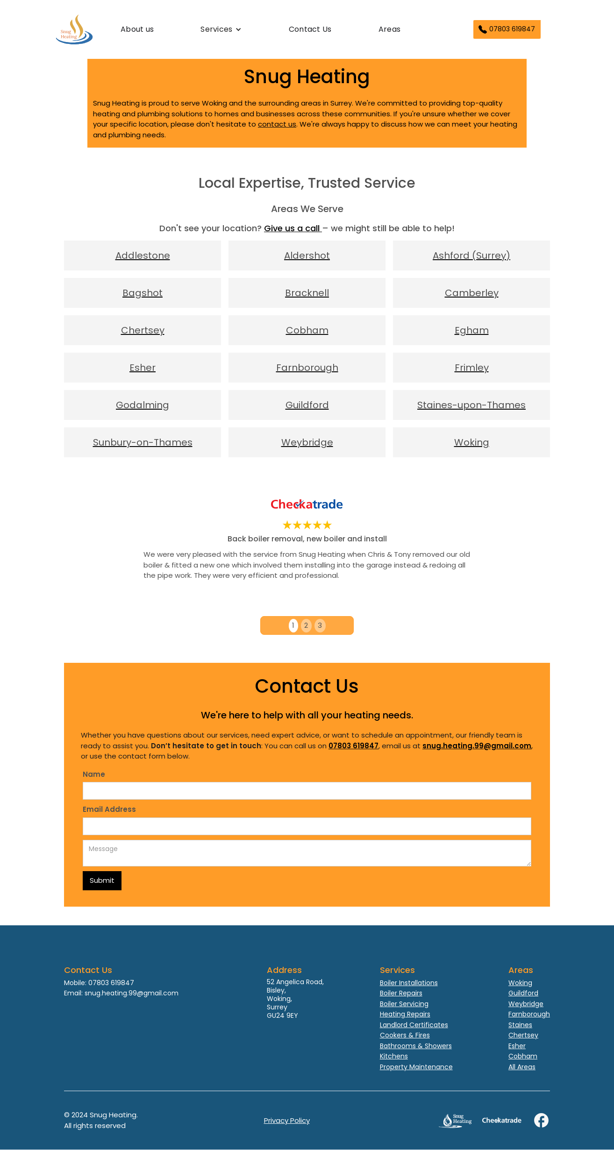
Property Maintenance (416, 1067)
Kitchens (394, 1056)
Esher (517, 1046)
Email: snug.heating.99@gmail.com (121, 993)
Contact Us (310, 29)
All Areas (521, 1067)
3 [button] (320, 625)
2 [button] (306, 625)
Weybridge (525, 1003)
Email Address (109, 809)
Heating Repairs (405, 1014)
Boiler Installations (409, 982)
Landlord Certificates (414, 1024)
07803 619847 (512, 29)
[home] (93, 29)
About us (137, 29)
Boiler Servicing (404, 1003)
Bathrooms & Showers (416, 1046)
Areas (389, 29)
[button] (221, 29)
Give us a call (293, 228)
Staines (520, 1024)
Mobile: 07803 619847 (99, 982)
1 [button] (293, 625)
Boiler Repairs (401, 993)
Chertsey (523, 1035)
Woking (520, 982)
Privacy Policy (287, 1120)
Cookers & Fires (405, 1035)
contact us (277, 124)
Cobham (522, 1056)
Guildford (523, 993)
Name (94, 774)
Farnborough (529, 1014)
